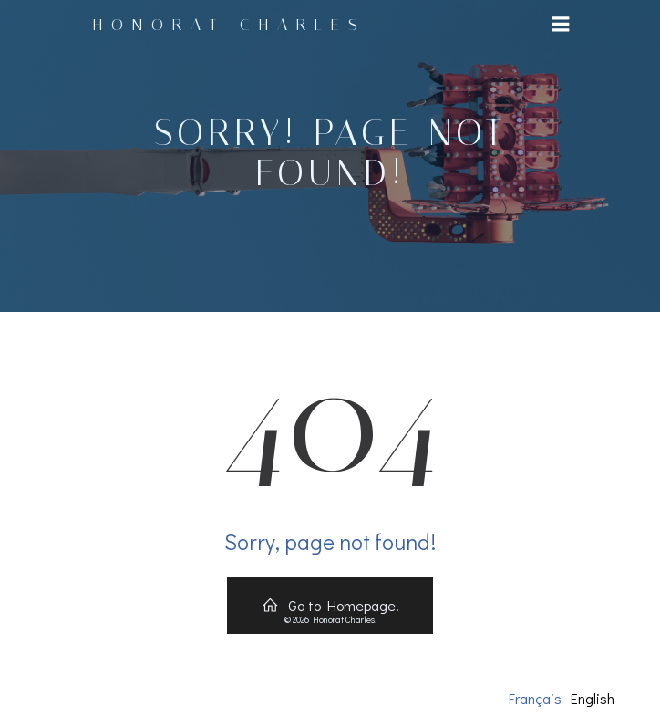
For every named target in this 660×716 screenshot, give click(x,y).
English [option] (592, 698)
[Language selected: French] (566, 697)
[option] (593, 699)
